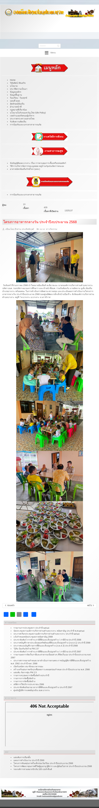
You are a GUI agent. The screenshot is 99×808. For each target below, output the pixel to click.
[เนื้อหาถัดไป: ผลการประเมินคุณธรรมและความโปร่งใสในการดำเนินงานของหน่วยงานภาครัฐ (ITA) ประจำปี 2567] (90, 605)
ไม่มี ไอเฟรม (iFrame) (49, 724)
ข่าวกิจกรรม (51, 229)
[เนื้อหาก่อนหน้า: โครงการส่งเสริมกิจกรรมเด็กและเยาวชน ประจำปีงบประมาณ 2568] (10, 605)
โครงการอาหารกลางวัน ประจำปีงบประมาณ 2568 (40, 222)
